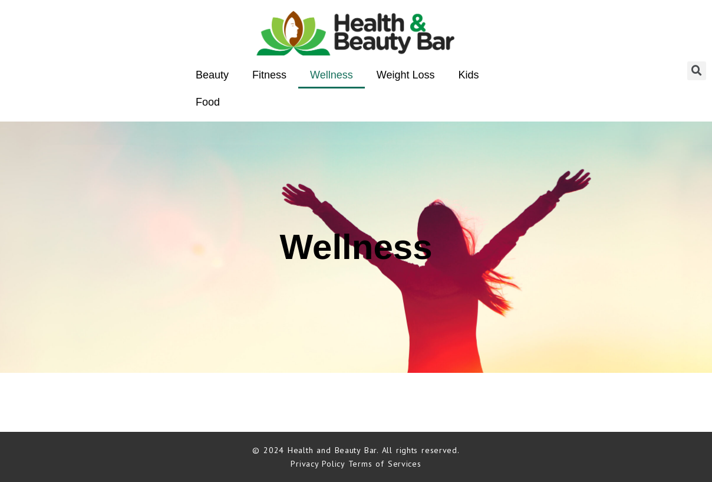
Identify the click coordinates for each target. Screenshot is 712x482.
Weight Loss (406, 75)
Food (208, 102)
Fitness (269, 75)
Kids (469, 75)
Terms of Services (384, 463)
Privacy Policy (319, 463)
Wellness (331, 75)
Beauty (212, 75)
